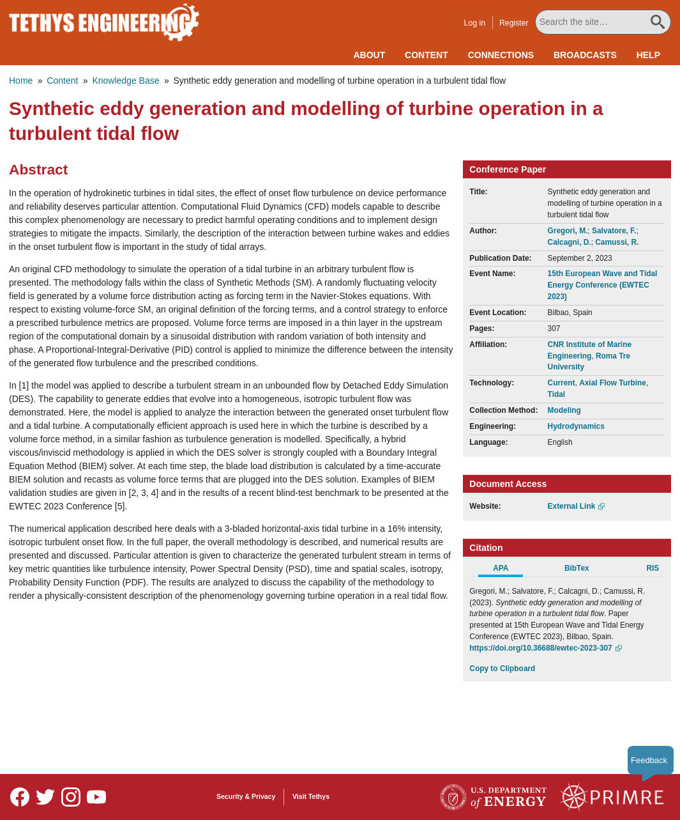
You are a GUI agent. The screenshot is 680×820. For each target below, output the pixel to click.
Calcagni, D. (569, 242)
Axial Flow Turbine (612, 382)
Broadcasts (585, 55)
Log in (475, 23)
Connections (501, 55)
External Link (572, 506)
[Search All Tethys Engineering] (603, 22)
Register (514, 23)
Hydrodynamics (576, 426)
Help (648, 55)
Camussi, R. (616, 242)
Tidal (557, 394)
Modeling (564, 410)
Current (561, 382)
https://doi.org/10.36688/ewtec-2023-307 (540, 648)
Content (426, 55)
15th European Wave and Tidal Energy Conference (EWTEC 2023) (603, 285)
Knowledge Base (125, 80)
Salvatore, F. (614, 230)
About (369, 55)
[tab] (507, 570)
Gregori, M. (568, 230)
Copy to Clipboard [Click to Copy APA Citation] (502, 668)
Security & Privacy (245, 796)
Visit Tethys (310, 796)
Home (21, 80)
